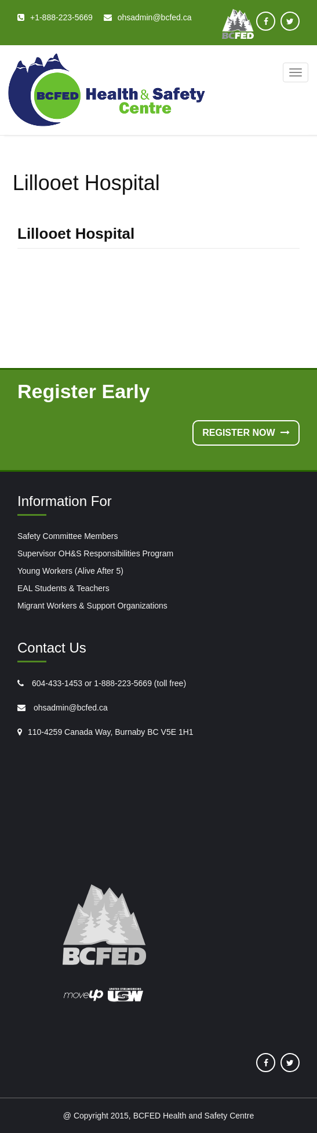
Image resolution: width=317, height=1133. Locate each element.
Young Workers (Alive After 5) (70, 570)
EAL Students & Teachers (63, 588)
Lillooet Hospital (75, 233)
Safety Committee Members (67, 536)
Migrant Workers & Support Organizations (92, 605)
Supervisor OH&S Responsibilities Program (95, 553)
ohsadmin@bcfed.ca (69, 707)
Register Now (246, 433)
